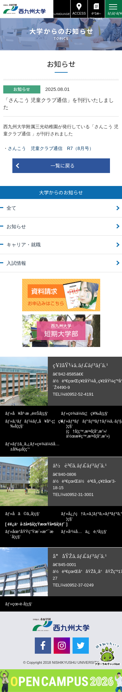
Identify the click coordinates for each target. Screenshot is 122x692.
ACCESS (79, 13)
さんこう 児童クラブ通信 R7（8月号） (51, 148)
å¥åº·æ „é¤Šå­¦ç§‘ (30, 413)
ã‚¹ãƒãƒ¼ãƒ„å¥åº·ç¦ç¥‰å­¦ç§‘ (36, 424)
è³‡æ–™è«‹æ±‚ (96, 15)
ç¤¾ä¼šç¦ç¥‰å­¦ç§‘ (88, 413)
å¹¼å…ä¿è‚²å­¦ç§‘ (87, 531)
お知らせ (16, 226)
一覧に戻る (62, 165)
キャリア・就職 (24, 244)
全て (11, 208)
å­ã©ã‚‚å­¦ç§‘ (26, 513)
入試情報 (16, 263)
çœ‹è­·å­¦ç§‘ (22, 603)
